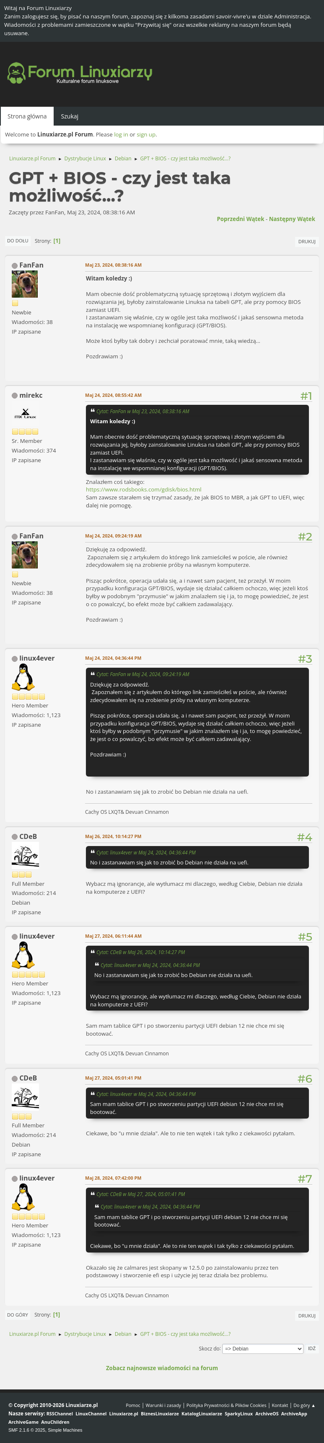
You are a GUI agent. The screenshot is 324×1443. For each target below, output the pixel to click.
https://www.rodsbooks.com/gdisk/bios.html (144, 489)
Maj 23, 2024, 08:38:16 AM (113, 265)
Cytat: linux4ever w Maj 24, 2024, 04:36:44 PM (146, 852)
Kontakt (280, 1405)
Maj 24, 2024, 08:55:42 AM (113, 395)
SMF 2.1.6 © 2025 (26, 1430)
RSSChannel (60, 1413)
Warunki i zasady (163, 1405)
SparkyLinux (239, 1413)
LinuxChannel (90, 1413)
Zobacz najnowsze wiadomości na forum (162, 1368)
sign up (146, 134)
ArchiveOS (266, 1413)
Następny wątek (292, 219)
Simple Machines (65, 1430)
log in (121, 134)
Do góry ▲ (304, 1405)
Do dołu (18, 240)
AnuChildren (55, 1422)
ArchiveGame (23, 1422)
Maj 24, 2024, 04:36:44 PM (113, 658)
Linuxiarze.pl (123, 1413)
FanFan (31, 265)
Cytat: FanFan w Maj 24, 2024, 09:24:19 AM (142, 674)
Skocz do (209, 1348)
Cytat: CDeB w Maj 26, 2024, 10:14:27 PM (140, 952)
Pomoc (133, 1405)
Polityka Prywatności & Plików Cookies (227, 1405)
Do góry (17, 1315)
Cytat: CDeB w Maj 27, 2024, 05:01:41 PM (140, 1194)
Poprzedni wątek (240, 219)
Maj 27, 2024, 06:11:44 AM (113, 936)
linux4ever (36, 658)
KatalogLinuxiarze (201, 1413)
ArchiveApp (294, 1413)
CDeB (28, 836)
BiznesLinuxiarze (160, 1413)
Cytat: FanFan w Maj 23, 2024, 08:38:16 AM (142, 411)
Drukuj (307, 241)
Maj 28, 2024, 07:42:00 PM (113, 1178)
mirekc (30, 395)
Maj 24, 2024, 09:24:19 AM (113, 535)
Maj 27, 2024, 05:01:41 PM (113, 1078)
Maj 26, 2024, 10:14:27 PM (113, 836)
